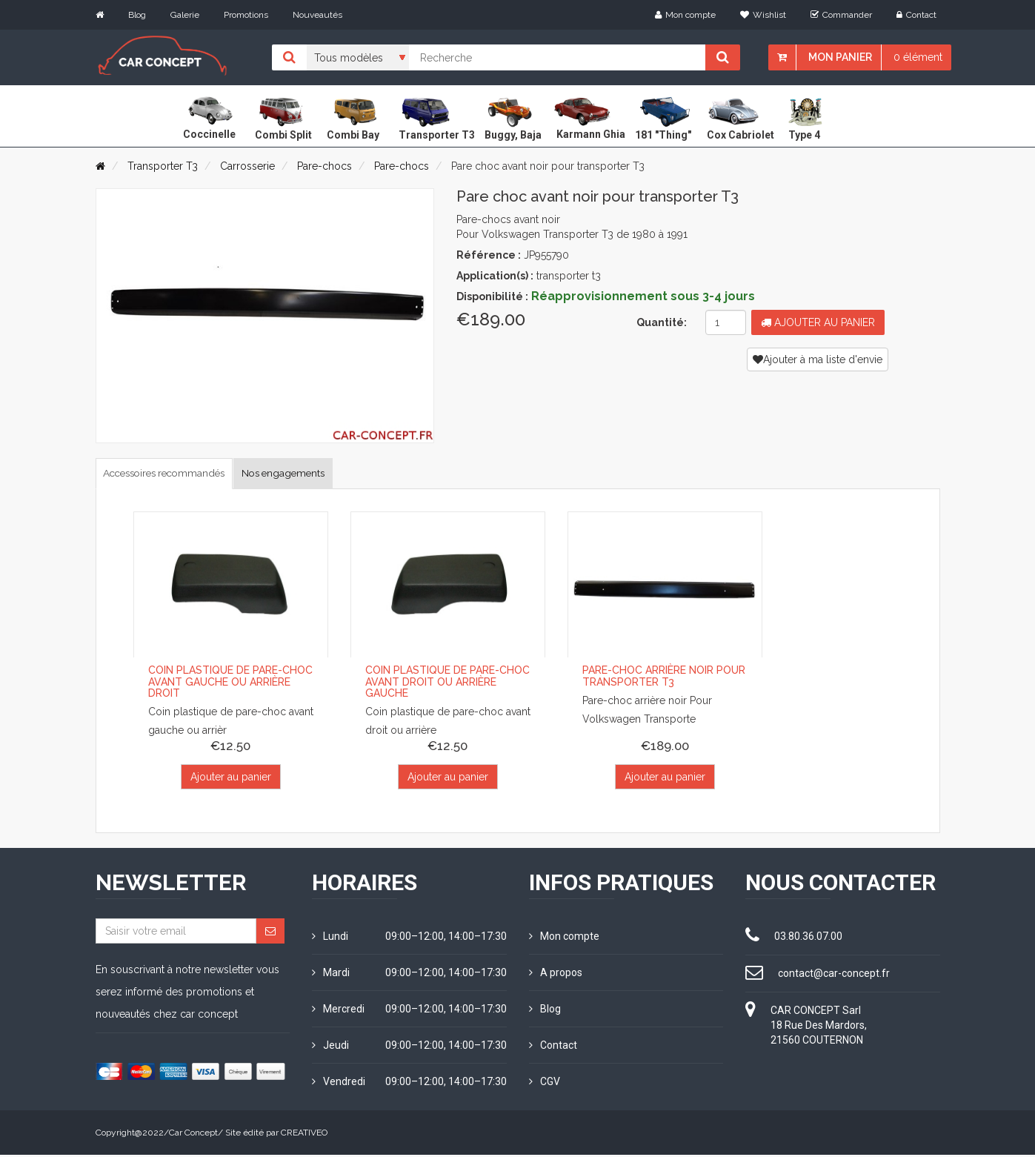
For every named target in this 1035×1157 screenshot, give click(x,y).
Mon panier (840, 57)
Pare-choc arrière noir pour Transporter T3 (663, 678)
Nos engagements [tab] (331, 474)
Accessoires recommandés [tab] (181, 474)
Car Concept (193, 1135)
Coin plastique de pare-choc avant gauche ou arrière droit (230, 684)
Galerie (184, 15)
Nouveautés (317, 15)
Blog (137, 15)
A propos (555, 975)
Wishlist (763, 15)
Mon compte (685, 15)
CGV (544, 1084)
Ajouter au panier (818, 322)
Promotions (246, 15)
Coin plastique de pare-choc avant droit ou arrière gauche (447, 684)
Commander (841, 15)
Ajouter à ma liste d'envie (817, 359)
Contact (916, 15)
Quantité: (661, 322)
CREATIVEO (304, 1135)
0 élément (917, 57)
